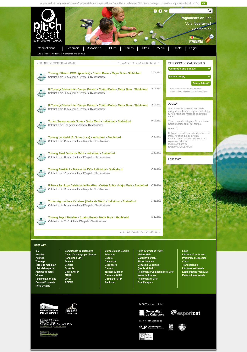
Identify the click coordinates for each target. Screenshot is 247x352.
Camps (129, 48)
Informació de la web (193, 254)
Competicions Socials (117, 251)
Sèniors (69, 265)
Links (185, 251)
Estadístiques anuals (193, 275)
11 (143, 63)
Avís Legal (44, 331)
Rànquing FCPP (73, 258)
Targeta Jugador (114, 272)
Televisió (109, 254)
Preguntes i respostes (194, 258)
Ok (203, 3)
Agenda (40, 258)
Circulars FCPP (113, 278)
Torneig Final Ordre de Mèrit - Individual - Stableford (81, 153)
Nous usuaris (43, 285)
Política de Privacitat (49, 333)
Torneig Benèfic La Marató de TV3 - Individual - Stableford (85, 169)
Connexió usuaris (45, 282)
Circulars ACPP (113, 275)
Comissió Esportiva (148, 265)
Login (192, 48)
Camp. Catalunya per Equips (80, 254)
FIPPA (68, 275)
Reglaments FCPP (147, 278)
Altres (145, 48)
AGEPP (69, 282)
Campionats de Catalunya (79, 251)
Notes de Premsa (147, 275)
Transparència (190, 265)
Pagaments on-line (46, 278)
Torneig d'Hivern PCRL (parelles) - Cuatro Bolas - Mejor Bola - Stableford (94, 73)
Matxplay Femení (147, 258)
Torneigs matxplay (46, 265)
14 (155, 63)
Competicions (46, 48)
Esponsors (111, 265)
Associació (94, 48)
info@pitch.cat (46, 326)
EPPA (68, 278)
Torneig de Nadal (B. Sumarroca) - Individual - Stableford (84, 137)
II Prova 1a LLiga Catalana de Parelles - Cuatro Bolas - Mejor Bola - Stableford (98, 185)
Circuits (109, 268)
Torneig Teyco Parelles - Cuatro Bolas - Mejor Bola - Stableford (88, 217)
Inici (46, 54)
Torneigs (40, 261)
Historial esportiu (45, 268)
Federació (73, 48)
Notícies (56, 54)
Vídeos (39, 275)
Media (161, 48)
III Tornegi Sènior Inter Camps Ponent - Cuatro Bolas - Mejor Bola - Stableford (98, 89)
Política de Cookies (48, 336)
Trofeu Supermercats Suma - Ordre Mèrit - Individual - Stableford (89, 121)
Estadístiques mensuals (195, 272)
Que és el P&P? (146, 268)
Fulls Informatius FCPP (150, 251)
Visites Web (144, 254)
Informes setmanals (193, 268)
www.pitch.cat (60, 326)
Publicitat (110, 282)
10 (139, 63)
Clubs (112, 48)
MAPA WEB (40, 245)
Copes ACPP (72, 272)
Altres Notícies (146, 261)
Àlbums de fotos (45, 272)
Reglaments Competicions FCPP (155, 272)
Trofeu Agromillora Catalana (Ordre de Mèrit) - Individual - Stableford (92, 201)
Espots (177, 48)
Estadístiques (145, 282)
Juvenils (69, 268)
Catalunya (110, 261)
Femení (69, 261)
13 (151, 63)
